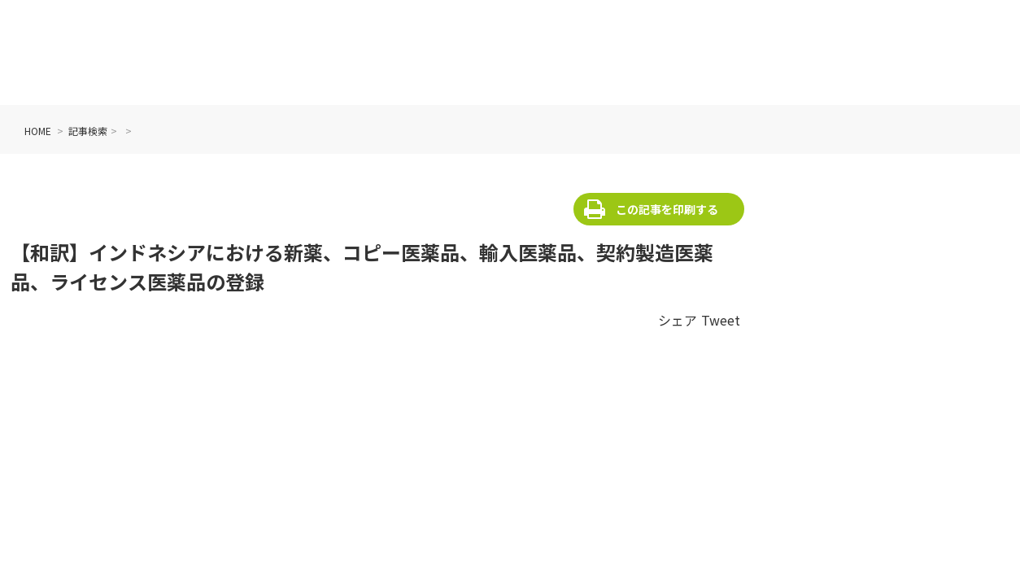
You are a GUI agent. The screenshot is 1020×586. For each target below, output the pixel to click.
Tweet (720, 320)
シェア (677, 320)
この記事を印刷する (667, 209)
